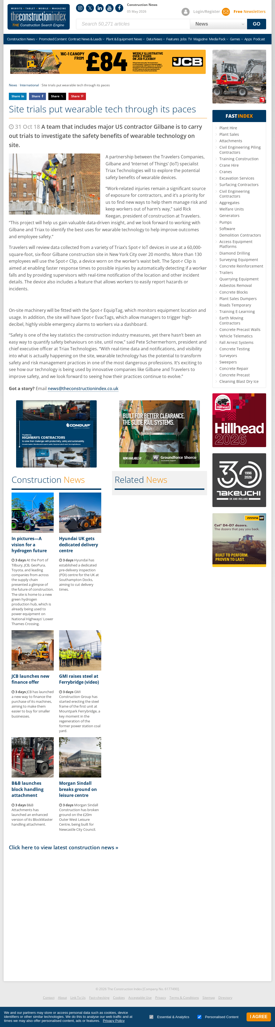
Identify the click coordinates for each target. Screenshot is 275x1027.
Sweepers (228, 362)
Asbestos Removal (235, 285)
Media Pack (217, 39)
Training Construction (239, 158)
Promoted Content (53, 39)
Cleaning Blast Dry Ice (239, 381)
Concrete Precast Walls (239, 329)
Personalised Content (217, 1017)
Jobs (183, 39)
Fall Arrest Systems (236, 342)
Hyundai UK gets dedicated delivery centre (78, 545)
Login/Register (206, 11)
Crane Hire (229, 165)
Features (172, 39)
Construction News (21, 39)
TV (190, 39)
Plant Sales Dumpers (238, 298)
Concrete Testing (234, 348)
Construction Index (39, 17)
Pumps (225, 222)
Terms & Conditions (184, 997)
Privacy (160, 997)
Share (16, 96)
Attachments (230, 140)
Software (227, 228)
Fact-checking (99, 997)
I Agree (258, 1016)
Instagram (80, 8)
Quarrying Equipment (239, 278)
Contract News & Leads (85, 39)
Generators (229, 215)
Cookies (119, 997)
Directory (225, 997)
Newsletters (250, 11)
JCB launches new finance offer (30, 679)
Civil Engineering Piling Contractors (240, 150)
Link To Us (78, 997)
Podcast (259, 39)
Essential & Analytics (169, 1017)
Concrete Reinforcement (241, 266)
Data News (154, 39)
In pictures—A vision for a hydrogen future (29, 545)
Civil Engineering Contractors (234, 194)
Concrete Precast (234, 374)
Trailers (226, 272)
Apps (248, 39)
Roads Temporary (235, 305)
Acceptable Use (140, 997)
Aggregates (229, 202)
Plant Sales (229, 134)
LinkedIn (100, 8)
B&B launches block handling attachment (28, 789)
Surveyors (228, 355)
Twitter (90, 8)
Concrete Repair (233, 368)
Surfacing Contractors (239, 184)
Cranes (225, 171)
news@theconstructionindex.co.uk (83, 388)
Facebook (119, 8)
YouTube (110, 8)
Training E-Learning (237, 311)
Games (235, 39)
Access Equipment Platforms (235, 244)
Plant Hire (228, 127)
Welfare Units (231, 209)
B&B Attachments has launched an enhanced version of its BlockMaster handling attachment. (32, 815)
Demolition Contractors (240, 235)
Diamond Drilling (234, 253)
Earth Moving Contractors (231, 320)
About (62, 997)
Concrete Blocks (233, 292)
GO (256, 24)
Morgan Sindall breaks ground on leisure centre (78, 789)
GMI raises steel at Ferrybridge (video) (79, 679)
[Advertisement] (108, 914)
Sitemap (208, 997)
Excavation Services (236, 178)
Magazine (200, 39)
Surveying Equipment (238, 259)
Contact (49, 997)
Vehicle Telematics (236, 335)
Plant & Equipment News (124, 39)
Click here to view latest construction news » (63, 847)
